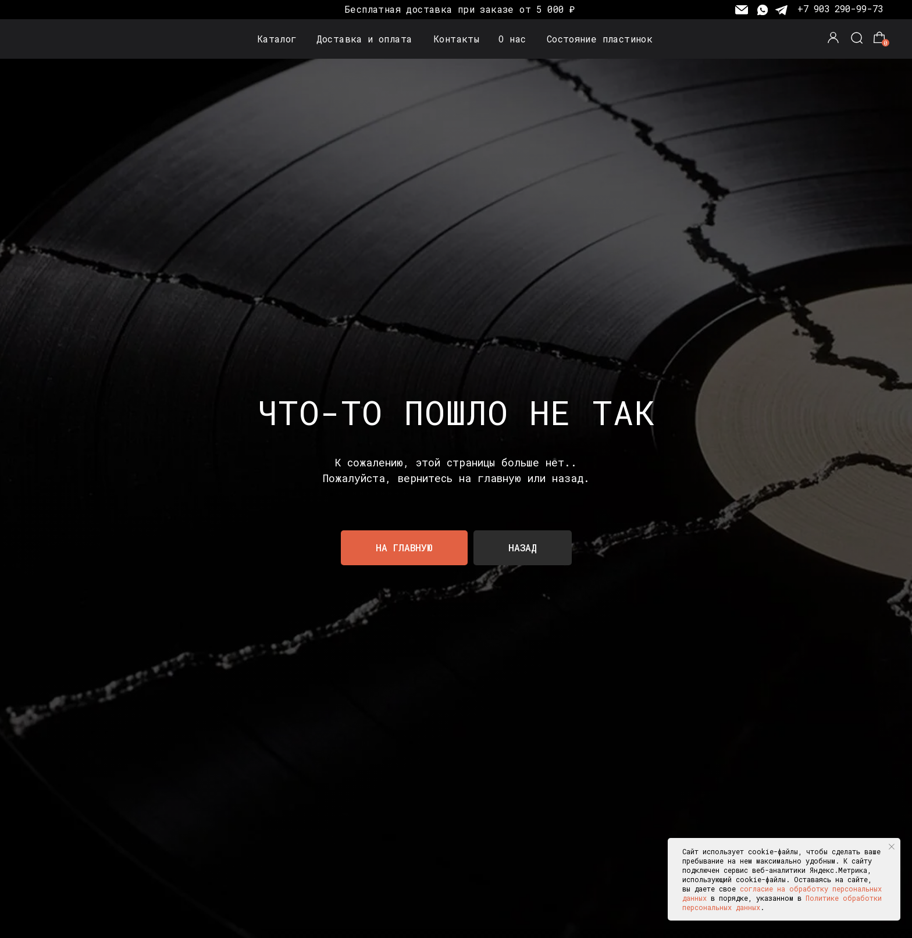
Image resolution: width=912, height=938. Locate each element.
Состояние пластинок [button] (600, 39)
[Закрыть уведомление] (891, 847)
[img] (55, 39)
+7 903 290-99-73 (840, 9)
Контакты (456, 39)
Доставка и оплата (364, 39)
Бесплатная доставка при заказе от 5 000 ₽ (459, 9)
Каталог (277, 39)
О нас (512, 39)
